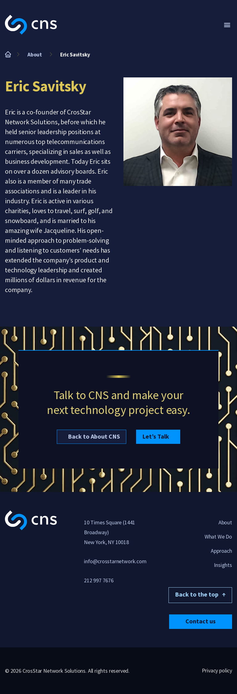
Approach (221, 550)
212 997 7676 (99, 580)
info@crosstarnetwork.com (115, 561)
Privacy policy (217, 670)
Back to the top (200, 594)
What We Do (218, 536)
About (34, 54)
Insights (223, 564)
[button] (227, 25)
